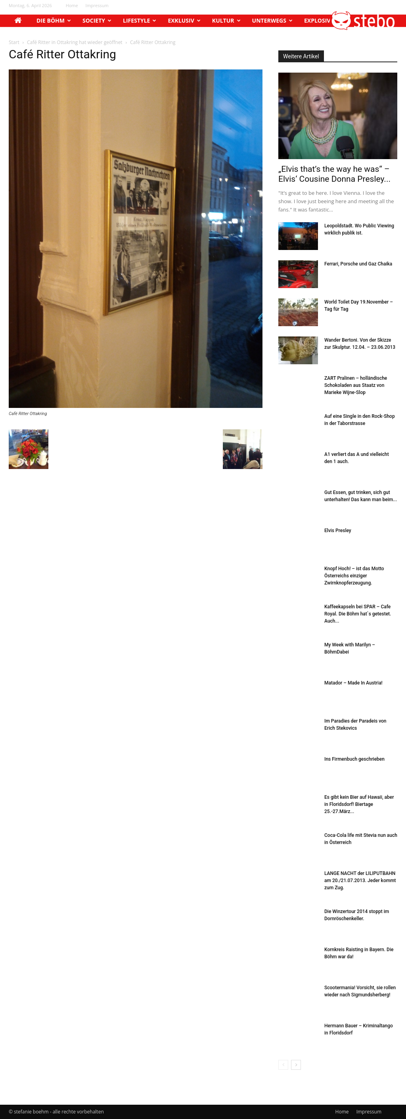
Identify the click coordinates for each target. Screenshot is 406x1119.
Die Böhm (53, 20)
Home (72, 5)
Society (96, 20)
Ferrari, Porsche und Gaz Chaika (358, 264)
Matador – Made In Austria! (353, 683)
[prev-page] (283, 1065)
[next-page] (296, 1065)
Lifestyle (139, 20)
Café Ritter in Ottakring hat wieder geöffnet (75, 42)
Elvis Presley (337, 530)
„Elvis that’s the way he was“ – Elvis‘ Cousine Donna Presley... (334, 174)
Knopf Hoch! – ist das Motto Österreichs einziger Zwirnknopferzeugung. (354, 576)
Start (14, 42)
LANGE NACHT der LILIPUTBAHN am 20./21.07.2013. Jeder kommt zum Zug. (360, 880)
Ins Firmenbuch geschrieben (354, 759)
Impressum (97, 5)
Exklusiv (184, 20)
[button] (363, 28)
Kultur (226, 20)
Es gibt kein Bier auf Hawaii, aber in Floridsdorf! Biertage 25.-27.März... (359, 804)
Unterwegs (272, 20)
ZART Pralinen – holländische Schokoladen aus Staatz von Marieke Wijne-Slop (355, 385)
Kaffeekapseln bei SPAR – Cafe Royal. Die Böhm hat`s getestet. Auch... (357, 614)
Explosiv (320, 20)
